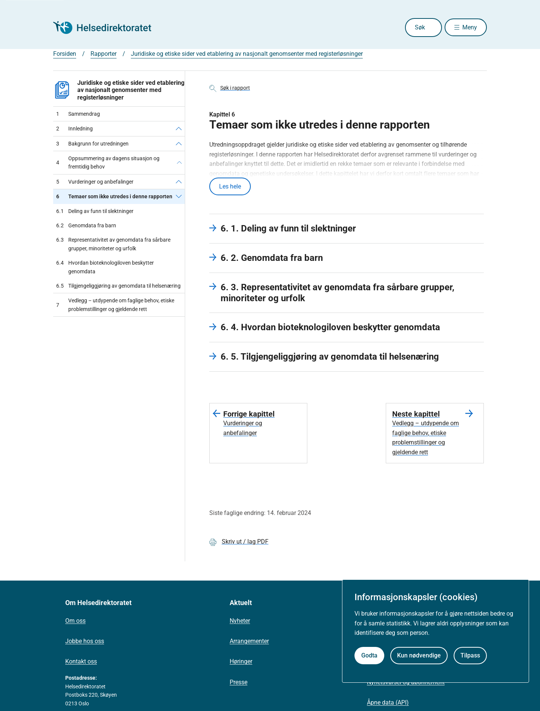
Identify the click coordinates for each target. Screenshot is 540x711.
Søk (414, 27)
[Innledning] (179, 128)
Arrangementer (249, 642)
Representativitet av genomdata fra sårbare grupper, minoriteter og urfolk (113, 244)
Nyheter (240, 621)
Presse (238, 682)
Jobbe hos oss (84, 642)
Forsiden (64, 53)
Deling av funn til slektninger (94, 211)
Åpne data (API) (388, 703)
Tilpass (470, 655)
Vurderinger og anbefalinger (94, 182)
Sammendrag (78, 114)
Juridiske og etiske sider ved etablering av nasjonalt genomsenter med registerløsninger (247, 53)
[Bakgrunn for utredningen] (179, 143)
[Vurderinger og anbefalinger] (179, 182)
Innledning (74, 128)
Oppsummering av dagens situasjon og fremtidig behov (108, 162)
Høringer (241, 662)
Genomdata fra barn (86, 225)
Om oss (75, 621)
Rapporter (104, 53)
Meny (469, 27)
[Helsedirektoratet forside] (107, 27)
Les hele (230, 186)
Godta (369, 655)
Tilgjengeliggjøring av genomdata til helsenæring (118, 286)
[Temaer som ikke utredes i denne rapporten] (179, 196)
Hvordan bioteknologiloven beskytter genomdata (105, 267)
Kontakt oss (81, 662)
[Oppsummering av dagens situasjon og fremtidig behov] (179, 162)
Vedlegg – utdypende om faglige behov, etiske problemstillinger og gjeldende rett (115, 304)
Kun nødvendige (419, 655)
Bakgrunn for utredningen (92, 143)
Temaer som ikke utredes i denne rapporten (114, 196)
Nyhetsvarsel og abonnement (406, 682)
